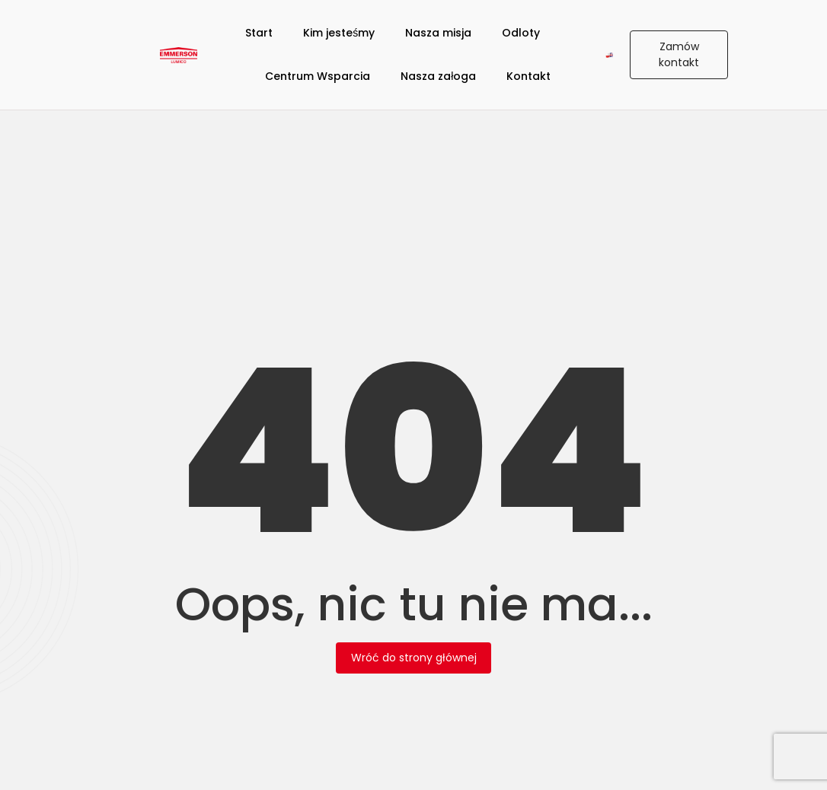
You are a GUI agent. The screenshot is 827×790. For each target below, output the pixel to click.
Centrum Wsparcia (317, 76)
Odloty (521, 32)
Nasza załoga (438, 76)
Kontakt (528, 76)
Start (259, 32)
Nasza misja (438, 32)
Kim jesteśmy (339, 32)
